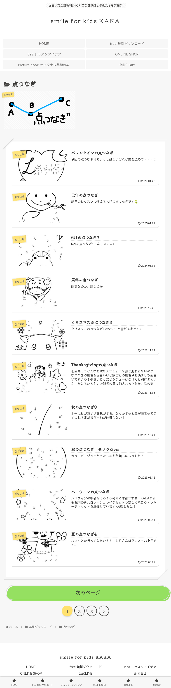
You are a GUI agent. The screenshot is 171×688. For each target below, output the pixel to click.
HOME (30, 666)
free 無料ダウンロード (85, 666)
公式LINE (85, 673)
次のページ (87, 592)
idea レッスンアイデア (140, 666)
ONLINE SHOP (31, 673)
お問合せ (140, 673)
